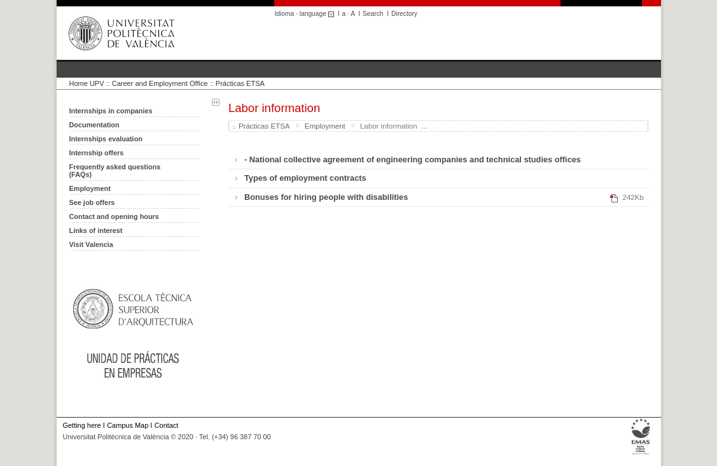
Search (373, 13)
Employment (90, 188)
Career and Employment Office (160, 83)
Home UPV (86, 83)
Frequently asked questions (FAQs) (115, 170)
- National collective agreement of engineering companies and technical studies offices (412, 159)
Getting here (82, 425)
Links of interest (96, 230)
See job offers (92, 202)
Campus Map (127, 425)
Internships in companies (111, 111)
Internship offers (96, 153)
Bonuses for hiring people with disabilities (326, 197)
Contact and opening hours (114, 216)
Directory (404, 13)
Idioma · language (306, 13)
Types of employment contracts (305, 178)
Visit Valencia (91, 244)
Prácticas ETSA (240, 83)
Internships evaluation (106, 139)
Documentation (94, 125)
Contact (167, 425)
